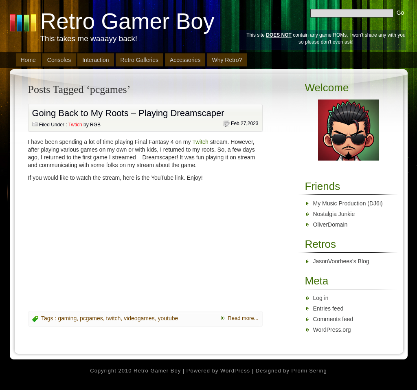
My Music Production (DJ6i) (348, 203)
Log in (321, 298)
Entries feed (328, 308)
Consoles (59, 60)
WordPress (235, 371)
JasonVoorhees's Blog (341, 261)
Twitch (200, 142)
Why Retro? (227, 60)
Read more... (243, 318)
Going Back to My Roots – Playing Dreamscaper (128, 113)
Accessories (185, 60)
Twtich (75, 125)
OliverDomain (330, 224)
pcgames (91, 318)
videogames (139, 318)
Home (28, 60)
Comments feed (333, 319)
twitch (113, 318)
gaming (67, 318)
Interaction (95, 60)
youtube (168, 318)
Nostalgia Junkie (334, 214)
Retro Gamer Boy (127, 21)
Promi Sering (309, 371)
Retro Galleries (139, 60)
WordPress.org (332, 329)
